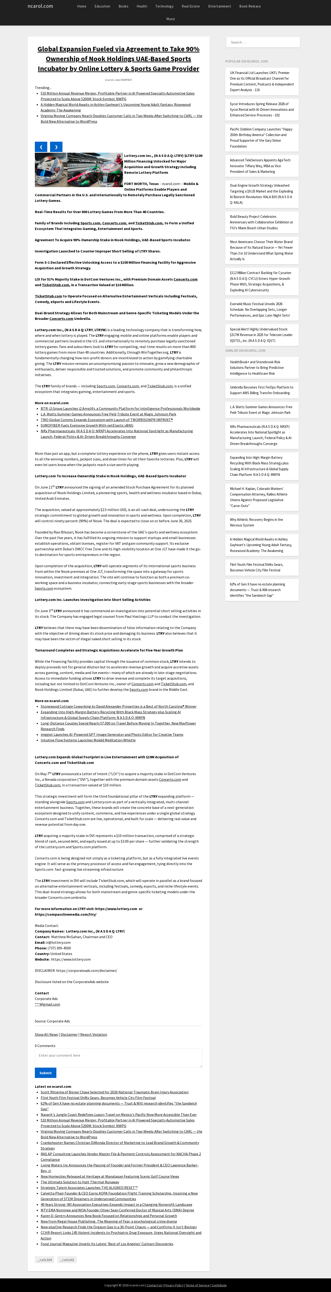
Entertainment (219, 6)
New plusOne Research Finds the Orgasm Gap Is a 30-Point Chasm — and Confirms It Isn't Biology (119, 1227)
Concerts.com (128, 386)
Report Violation (93, 1034)
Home (81, 6)
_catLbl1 (67, 1259)
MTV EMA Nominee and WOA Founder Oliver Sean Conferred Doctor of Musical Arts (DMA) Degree (117, 1210)
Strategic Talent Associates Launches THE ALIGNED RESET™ (89, 1187)
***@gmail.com (47, 1004)
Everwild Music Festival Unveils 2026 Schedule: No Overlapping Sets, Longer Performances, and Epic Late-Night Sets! (260, 310)
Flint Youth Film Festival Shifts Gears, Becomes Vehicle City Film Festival (98, 1097)
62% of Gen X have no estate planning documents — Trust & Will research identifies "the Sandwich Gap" (257, 590)
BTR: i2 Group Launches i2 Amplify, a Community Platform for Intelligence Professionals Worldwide (120, 408)
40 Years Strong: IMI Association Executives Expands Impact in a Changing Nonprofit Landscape (116, 1204)
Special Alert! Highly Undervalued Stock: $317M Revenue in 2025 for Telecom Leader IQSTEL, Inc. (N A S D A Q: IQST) (261, 335)
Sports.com (106, 386)
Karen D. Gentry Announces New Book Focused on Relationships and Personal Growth (109, 1215)
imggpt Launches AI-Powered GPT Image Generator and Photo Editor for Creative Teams (112, 734)
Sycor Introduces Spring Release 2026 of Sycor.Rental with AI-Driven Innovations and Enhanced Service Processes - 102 (262, 110)
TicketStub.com (160, 386)
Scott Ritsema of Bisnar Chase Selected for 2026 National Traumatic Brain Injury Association (115, 1092)
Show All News (46, 1034)
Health (142, 6)
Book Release (250, 6)
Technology (164, 6)
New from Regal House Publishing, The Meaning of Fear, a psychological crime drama (109, 1221)
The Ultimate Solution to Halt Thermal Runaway (80, 1182)
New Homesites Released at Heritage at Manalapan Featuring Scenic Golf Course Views (110, 1176)
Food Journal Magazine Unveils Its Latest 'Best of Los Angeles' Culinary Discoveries (107, 1243)
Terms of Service (198, 1285)
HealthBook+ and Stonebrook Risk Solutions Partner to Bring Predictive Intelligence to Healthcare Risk (257, 368)
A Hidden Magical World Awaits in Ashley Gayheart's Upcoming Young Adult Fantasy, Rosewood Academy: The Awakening (261, 545)
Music (170, 19)
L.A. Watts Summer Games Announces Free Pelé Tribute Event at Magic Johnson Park (108, 414)
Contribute (219, 1285)
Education (102, 6)
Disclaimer (69, 1034)
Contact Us (154, 1285)
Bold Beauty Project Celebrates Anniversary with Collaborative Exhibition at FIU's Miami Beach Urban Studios (261, 222)
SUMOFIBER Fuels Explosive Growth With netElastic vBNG (87, 425)
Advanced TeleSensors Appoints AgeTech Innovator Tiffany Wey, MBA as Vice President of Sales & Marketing (260, 166)
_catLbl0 (44, 1259)
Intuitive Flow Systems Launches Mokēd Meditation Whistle (88, 740)
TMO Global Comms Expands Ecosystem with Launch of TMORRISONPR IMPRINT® (107, 419)
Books (124, 6)
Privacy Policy (174, 1285)
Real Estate (191, 6)
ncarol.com (40, 6)
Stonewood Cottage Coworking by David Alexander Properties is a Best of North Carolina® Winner (118, 706)
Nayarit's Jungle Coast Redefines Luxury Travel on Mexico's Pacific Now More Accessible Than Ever (119, 1114)
